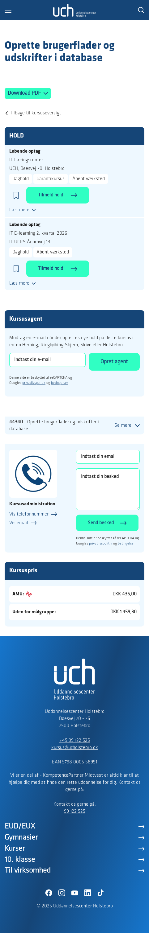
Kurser (15, 849)
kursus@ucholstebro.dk (74, 747)
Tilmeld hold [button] (51, 195)
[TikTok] (100, 893)
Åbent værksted (88, 178)
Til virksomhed (28, 870)
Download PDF (25, 93)
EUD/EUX (20, 826)
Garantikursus (50, 178)
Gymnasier (21, 837)
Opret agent (114, 362)
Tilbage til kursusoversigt (35, 113)
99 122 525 (74, 811)
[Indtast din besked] (108, 489)
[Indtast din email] (108, 457)
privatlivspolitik (33, 383)
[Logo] (74, 10)
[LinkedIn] (87, 893)
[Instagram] (61, 893)
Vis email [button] (18, 522)
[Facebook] (48, 893)
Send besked (101, 522)
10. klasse (20, 860)
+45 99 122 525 (74, 740)
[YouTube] (74, 893)
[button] (29, 10)
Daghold (20, 178)
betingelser (59, 383)
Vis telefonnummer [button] (29, 514)
